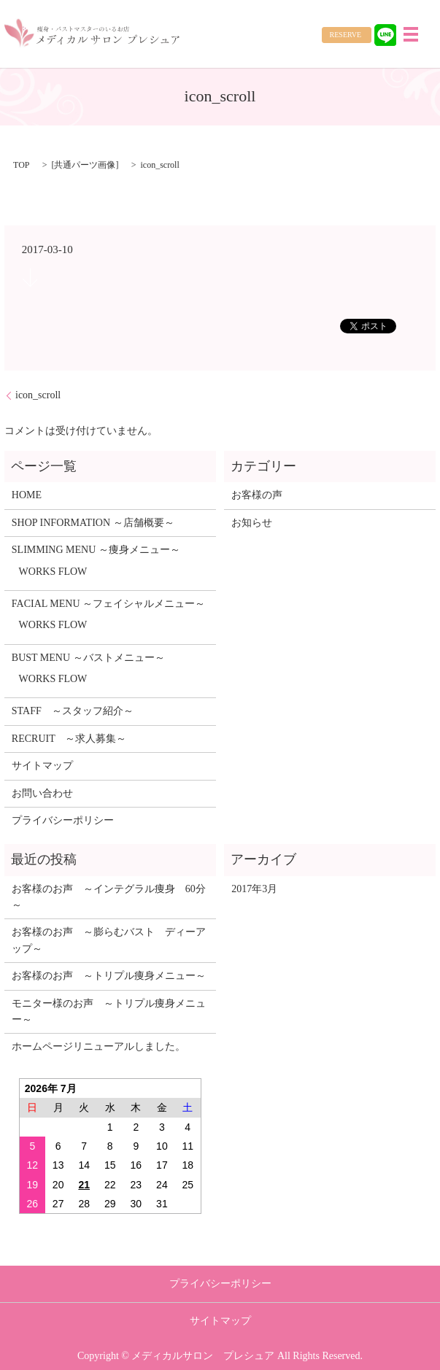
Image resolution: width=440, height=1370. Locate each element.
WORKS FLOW (53, 571)
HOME (27, 494)
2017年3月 (254, 888)
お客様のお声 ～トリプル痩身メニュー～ (109, 975)
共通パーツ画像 (84, 165)
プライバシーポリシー (63, 820)
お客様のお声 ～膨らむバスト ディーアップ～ (109, 939)
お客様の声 (256, 494)
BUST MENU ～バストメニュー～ (88, 657)
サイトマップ (42, 765)
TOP (21, 165)
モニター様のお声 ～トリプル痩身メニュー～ (109, 1011)
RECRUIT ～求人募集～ (69, 738)
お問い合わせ (42, 793)
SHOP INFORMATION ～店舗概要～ (93, 522)
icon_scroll (38, 395)
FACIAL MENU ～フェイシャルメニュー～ (108, 603)
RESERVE (346, 35)
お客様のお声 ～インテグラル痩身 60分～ (109, 896)
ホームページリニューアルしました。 (98, 1046)
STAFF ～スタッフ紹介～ (73, 710)
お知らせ (251, 522)
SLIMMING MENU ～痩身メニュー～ (96, 549)
